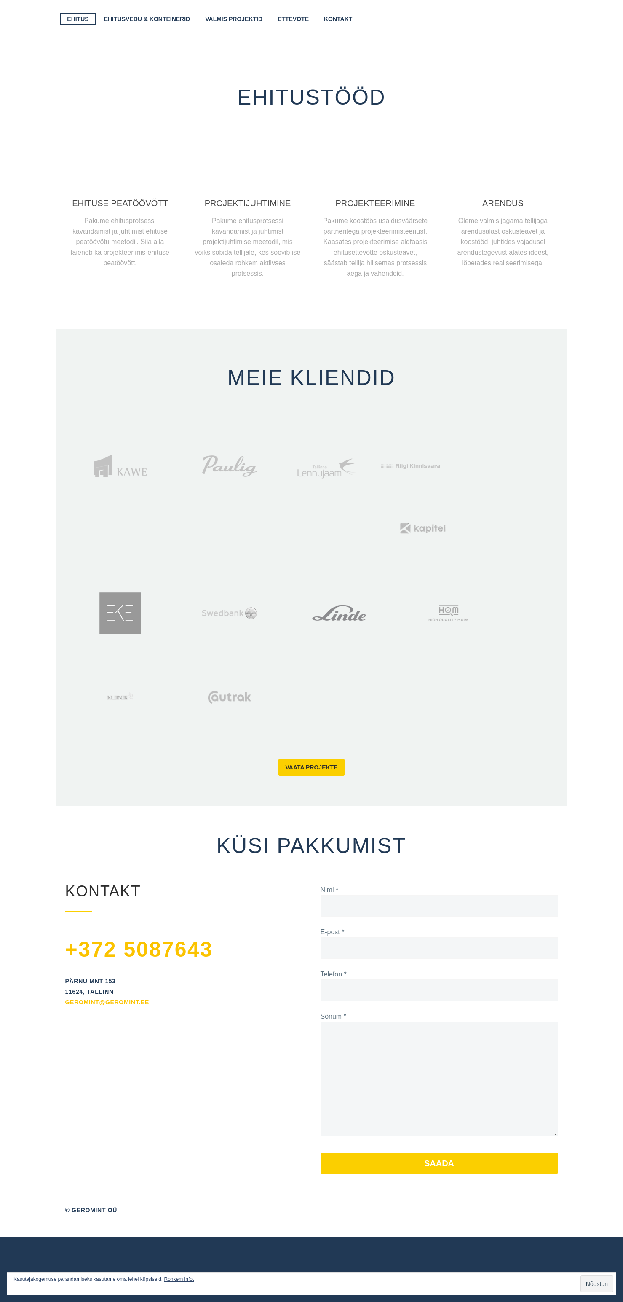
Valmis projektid (233, 19)
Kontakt (338, 19)
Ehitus (77, 19)
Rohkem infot (179, 1279)
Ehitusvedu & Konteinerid (147, 19)
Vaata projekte (312, 767)
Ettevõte (293, 19)
